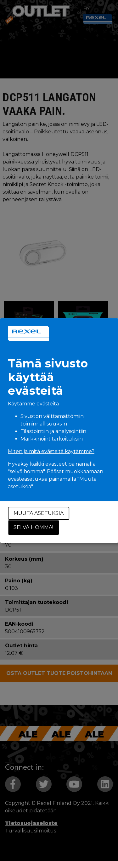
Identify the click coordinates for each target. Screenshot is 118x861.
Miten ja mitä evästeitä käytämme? (51, 451)
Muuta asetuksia (39, 513)
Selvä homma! (33, 527)
